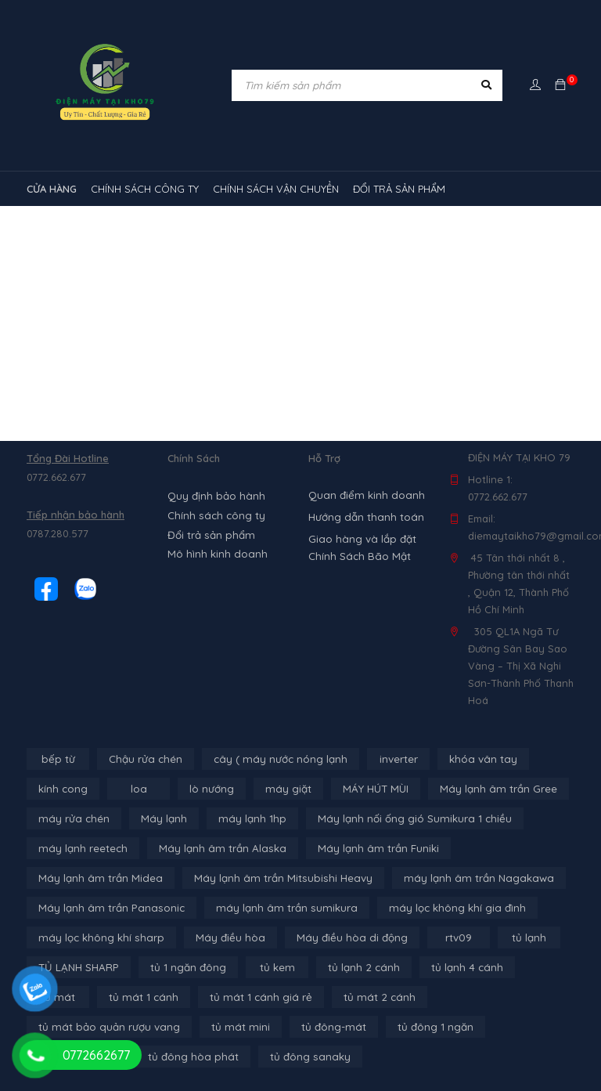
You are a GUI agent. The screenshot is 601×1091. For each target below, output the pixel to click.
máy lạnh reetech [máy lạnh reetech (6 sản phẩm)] (81, 848)
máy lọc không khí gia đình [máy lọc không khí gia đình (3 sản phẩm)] (438, 907)
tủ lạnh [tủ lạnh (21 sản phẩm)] (513, 937)
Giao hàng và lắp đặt (360, 539)
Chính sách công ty (214, 514)
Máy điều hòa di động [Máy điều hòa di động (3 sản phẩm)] (339, 937)
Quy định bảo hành (214, 496)
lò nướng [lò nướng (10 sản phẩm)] (210, 788)
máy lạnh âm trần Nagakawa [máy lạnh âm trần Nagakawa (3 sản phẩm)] (458, 878)
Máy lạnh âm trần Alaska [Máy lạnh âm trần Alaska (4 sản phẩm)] (215, 848)
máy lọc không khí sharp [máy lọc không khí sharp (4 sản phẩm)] (97, 937)
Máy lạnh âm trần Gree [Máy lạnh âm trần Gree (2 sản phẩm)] (490, 788)
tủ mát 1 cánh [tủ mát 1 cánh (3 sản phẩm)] (70, 997)
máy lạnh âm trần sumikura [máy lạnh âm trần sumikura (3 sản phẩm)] (274, 907)
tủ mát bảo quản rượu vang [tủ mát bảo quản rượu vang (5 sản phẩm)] (427, 997)
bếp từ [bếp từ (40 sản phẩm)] (58, 759)
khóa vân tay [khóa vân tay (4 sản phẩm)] (473, 759)
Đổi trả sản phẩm (208, 533)
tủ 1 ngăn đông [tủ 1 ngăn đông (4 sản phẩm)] (184, 967)
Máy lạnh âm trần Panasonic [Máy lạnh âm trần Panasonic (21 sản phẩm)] (107, 907)
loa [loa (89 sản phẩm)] (138, 788)
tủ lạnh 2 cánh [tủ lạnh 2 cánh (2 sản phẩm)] (358, 967)
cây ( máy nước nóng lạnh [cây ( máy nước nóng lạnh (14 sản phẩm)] (275, 759)
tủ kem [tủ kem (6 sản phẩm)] (273, 967)
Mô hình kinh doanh (214, 552)
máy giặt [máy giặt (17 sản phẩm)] (286, 788)
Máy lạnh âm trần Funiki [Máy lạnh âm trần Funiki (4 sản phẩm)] (364, 848)
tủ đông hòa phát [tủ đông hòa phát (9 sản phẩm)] (474, 1027)
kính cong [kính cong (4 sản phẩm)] (62, 788)
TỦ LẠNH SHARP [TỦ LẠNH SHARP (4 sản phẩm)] (77, 967)
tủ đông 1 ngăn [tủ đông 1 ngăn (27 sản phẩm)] (254, 1027)
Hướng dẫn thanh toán (363, 517)
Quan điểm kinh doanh (363, 495)
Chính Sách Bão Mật (357, 556)
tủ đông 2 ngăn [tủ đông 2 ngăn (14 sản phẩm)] (361, 1027)
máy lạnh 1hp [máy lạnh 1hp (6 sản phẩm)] (243, 818)
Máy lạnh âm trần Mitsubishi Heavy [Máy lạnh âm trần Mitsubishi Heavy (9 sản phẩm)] (271, 878)
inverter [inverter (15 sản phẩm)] (391, 759)
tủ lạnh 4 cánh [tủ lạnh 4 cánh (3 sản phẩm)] (457, 967)
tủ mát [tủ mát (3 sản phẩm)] (542, 967)
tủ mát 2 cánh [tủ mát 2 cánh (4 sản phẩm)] (295, 997)
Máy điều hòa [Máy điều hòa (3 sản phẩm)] (221, 937)
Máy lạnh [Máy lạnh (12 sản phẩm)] (158, 818)
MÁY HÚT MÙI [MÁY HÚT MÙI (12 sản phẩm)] (370, 788)
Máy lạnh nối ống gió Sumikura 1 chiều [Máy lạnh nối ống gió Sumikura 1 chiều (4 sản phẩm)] (400, 818)
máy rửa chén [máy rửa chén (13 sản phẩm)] (71, 818)
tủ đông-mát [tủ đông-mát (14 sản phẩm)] (154, 1027)
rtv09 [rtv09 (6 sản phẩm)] (443, 937)
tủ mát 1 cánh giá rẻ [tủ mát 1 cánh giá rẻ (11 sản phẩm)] (183, 997)
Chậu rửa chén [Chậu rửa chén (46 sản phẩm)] (144, 759)
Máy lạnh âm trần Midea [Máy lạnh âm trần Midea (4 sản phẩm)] (97, 878)
